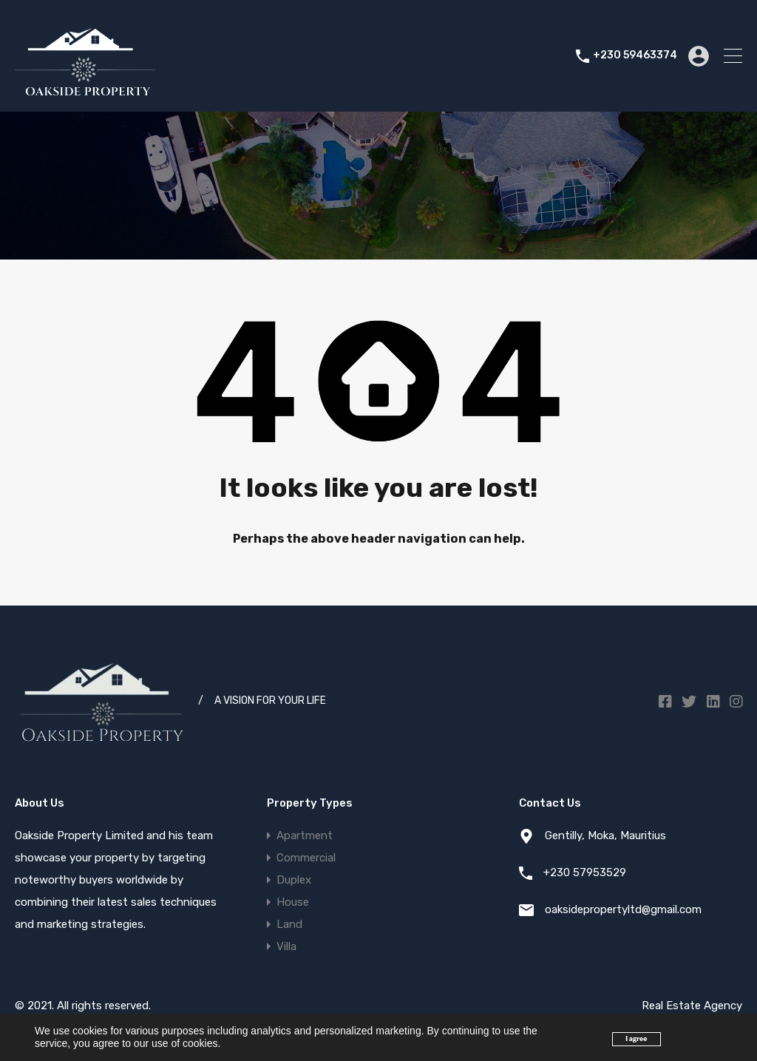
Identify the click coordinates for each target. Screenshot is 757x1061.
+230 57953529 (584, 872)
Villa (286, 946)
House (292, 902)
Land (289, 924)
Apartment (304, 835)
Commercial (306, 857)
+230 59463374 (635, 55)
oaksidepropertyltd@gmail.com (623, 909)
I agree (636, 1039)
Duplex (293, 880)
